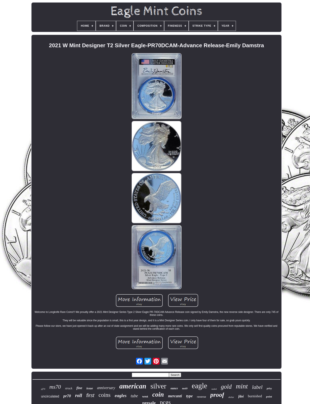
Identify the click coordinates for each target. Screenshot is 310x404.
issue (89, 388)
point (269, 396)
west (145, 396)
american (132, 386)
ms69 (184, 388)
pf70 (43, 389)
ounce (174, 388)
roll (78, 395)
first (90, 395)
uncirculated (50, 396)
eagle (199, 386)
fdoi (241, 396)
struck (68, 388)
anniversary (106, 388)
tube (134, 396)
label (257, 387)
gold (226, 386)
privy (269, 388)
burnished (255, 396)
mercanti (175, 396)
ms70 (55, 387)
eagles (121, 395)
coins (105, 395)
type (189, 396)
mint (242, 386)
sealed (214, 389)
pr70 (67, 396)
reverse (201, 396)
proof (217, 394)
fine (79, 388)
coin (158, 394)
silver (158, 386)
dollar (231, 397)
